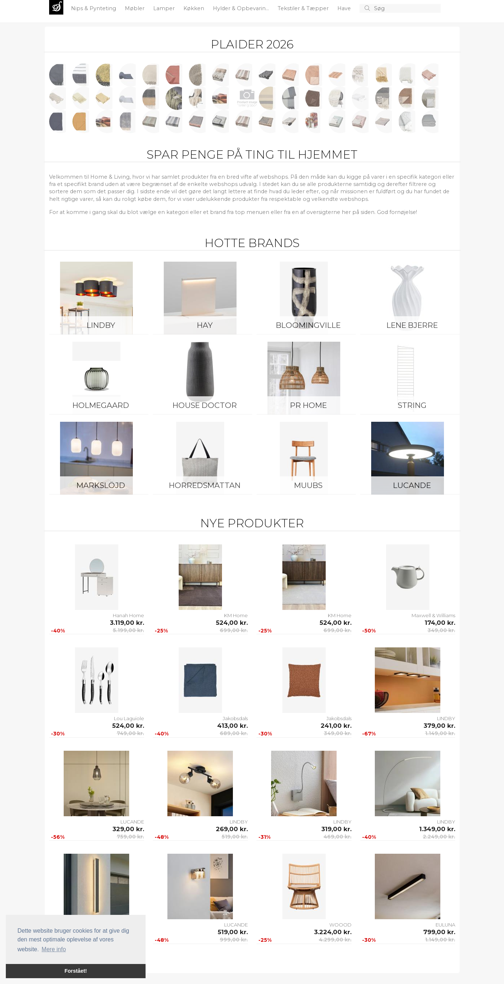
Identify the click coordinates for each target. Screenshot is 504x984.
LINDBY (101, 325)
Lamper (164, 8)
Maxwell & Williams (433, 615)
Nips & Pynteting (94, 8)
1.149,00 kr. (440, 733)
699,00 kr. (234, 630)
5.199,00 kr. (128, 630)
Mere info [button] (53, 949)
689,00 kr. (234, 733)
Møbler (135, 8)
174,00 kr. (440, 622)
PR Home (308, 405)
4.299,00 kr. (335, 940)
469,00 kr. (338, 837)
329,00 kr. (128, 829)
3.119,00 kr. (127, 622)
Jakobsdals (235, 718)
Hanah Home (128, 615)
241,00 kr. (336, 725)
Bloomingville (308, 325)
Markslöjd (100, 485)
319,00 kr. (336, 829)
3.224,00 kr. (333, 932)
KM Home (236, 615)
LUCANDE (412, 485)
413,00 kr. (232, 725)
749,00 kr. (130, 733)
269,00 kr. (232, 829)
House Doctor (204, 405)
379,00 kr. (439, 725)
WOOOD (340, 925)
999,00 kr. (234, 940)
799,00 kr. (439, 932)
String (412, 405)
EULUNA (445, 925)
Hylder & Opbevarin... (241, 8)
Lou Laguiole (129, 718)
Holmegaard (100, 405)
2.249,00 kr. (439, 837)
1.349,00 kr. (437, 829)
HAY (205, 325)
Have (344, 8)
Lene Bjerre (412, 325)
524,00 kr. (232, 622)
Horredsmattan (205, 485)
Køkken (194, 8)
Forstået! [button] (75, 971)
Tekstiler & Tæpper (304, 8)
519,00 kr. (235, 837)
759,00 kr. (130, 837)
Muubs (308, 485)
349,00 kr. (441, 630)
